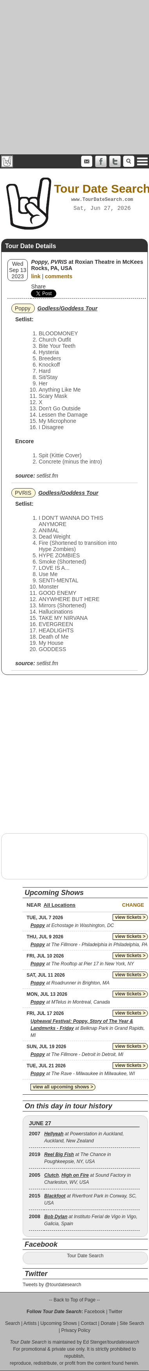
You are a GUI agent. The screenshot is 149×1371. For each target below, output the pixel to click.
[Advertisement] (73, 77)
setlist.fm (47, 476)
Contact (89, 1323)
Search (12, 1323)
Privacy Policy (75, 1330)
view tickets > (130, 917)
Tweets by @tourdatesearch (52, 1284)
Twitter (115, 1311)
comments (58, 276)
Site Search (132, 1323)
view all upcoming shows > (63, 1087)
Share (38, 286)
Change (133, 905)
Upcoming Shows (58, 1323)
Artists (29, 1323)
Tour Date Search (85, 1255)
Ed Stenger (94, 1342)
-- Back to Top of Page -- (74, 1300)
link (35, 276)
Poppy (23, 308)
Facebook (94, 1311)
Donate (108, 1323)
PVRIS (23, 493)
